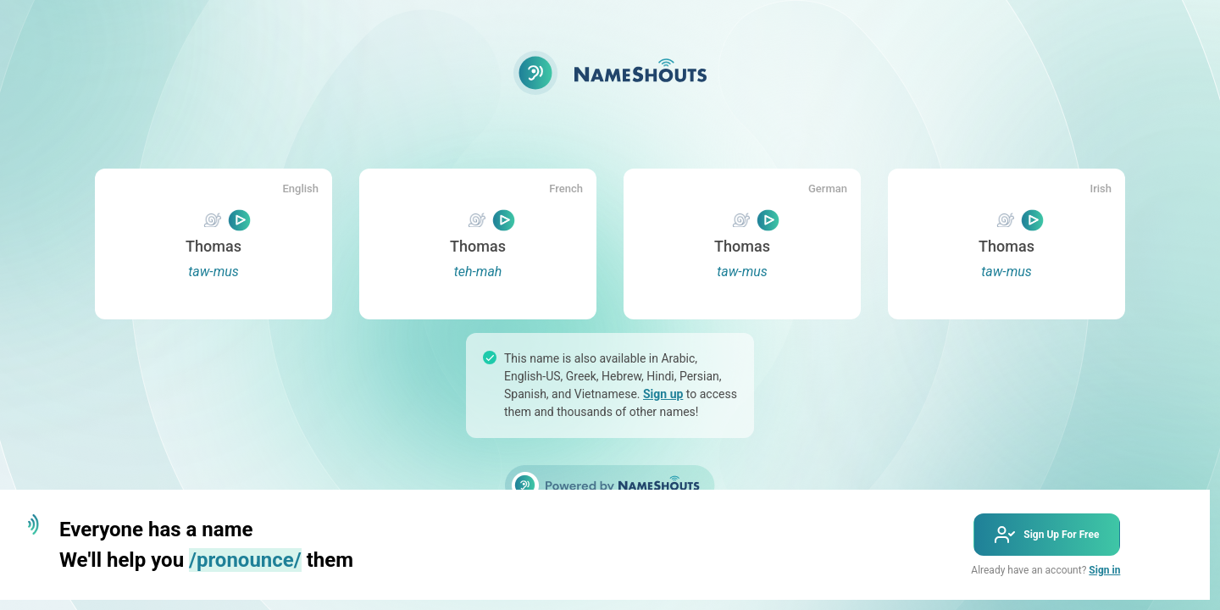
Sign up (663, 394)
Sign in (1104, 570)
